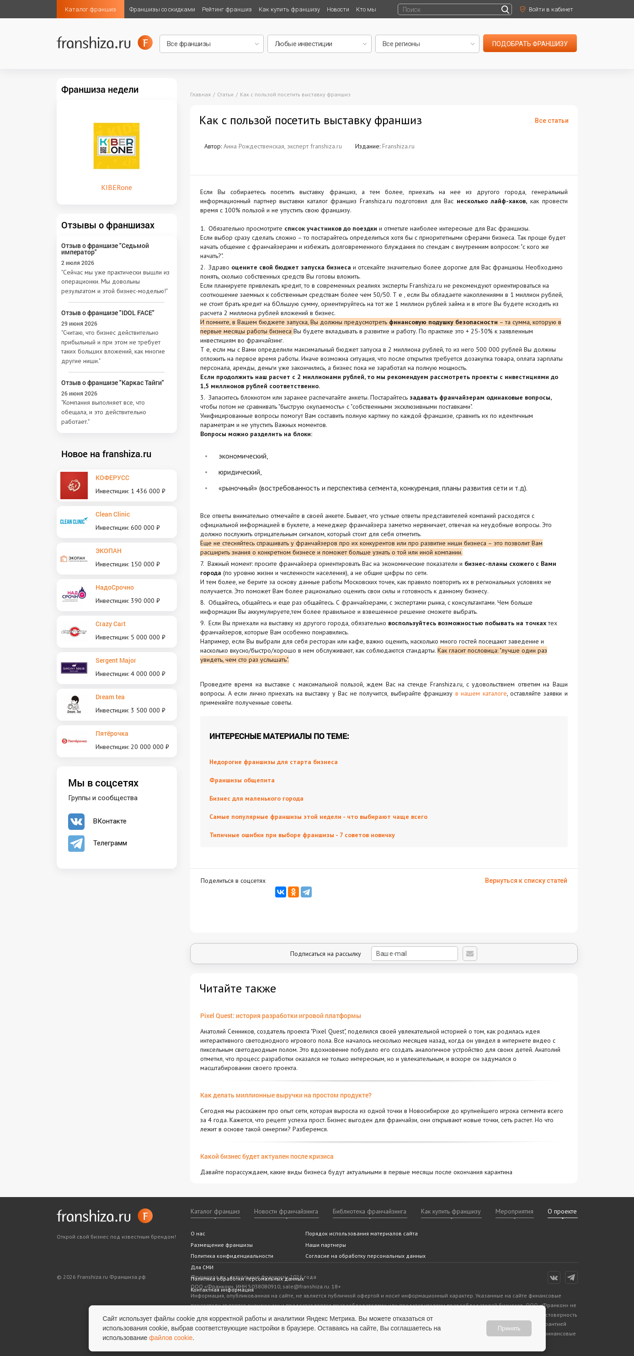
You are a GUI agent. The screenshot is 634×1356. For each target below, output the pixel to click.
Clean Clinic (113, 514)
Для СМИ (202, 1267)
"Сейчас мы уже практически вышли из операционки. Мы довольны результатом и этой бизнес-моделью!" (115, 281)
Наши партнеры (325, 1244)
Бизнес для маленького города (256, 798)
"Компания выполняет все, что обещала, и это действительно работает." (103, 411)
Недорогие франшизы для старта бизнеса (273, 762)
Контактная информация (222, 1289)
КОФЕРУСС (112, 477)
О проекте (562, 1211)
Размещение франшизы (222, 1244)
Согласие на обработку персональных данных (365, 1255)
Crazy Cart (111, 623)
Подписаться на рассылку (374, 953)
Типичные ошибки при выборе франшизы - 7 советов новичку (302, 835)
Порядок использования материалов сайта (361, 1233)
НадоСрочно (115, 587)
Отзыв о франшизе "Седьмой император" (105, 248)
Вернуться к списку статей (526, 880)
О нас (198, 1233)
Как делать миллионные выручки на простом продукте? (286, 1095)
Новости (338, 9)
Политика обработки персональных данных (247, 1278)
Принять (509, 1328)
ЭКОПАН (109, 550)
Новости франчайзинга (286, 1211)
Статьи (225, 94)
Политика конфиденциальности (232, 1255)
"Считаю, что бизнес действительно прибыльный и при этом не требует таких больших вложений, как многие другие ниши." (113, 346)
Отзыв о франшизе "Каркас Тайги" (112, 382)
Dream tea (110, 696)
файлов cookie (170, 1337)
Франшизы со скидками (162, 9)
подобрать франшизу (530, 43)
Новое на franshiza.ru (106, 453)
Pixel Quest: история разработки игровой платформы (280, 1015)
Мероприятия (514, 1211)
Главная (200, 94)
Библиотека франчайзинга (369, 1211)
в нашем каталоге (481, 693)
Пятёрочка (112, 733)
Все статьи (552, 120)
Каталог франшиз (90, 9)
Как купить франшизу (289, 9)
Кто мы (366, 9)
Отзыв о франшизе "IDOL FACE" (108, 312)
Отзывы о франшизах (108, 225)
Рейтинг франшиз (227, 9)
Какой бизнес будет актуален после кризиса (267, 1156)
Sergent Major (116, 660)
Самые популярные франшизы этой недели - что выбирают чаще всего (318, 817)
